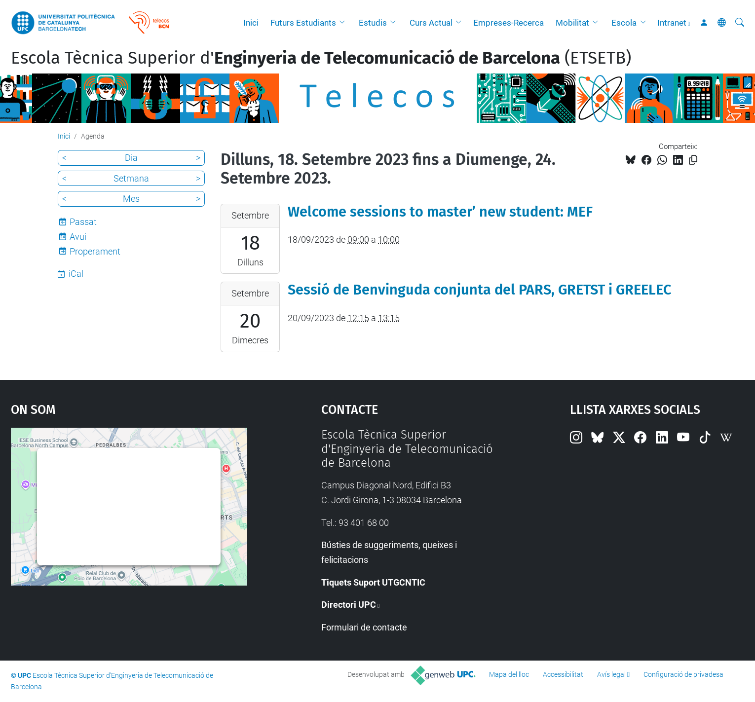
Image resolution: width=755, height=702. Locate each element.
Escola (624, 23)
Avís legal (611, 674)
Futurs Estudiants (303, 23)
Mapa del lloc (509, 674)
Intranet (671, 23)
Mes (131, 198)
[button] (344, 23)
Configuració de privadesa (683, 674)
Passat (83, 222)
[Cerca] (739, 22)
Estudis (373, 23)
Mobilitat (572, 23)
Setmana (131, 178)
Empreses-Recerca (508, 23)
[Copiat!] (693, 160)
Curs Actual (431, 23)
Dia (131, 157)
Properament (95, 251)
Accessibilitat (563, 674)
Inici (251, 23)
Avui (78, 236)
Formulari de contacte (364, 627)
